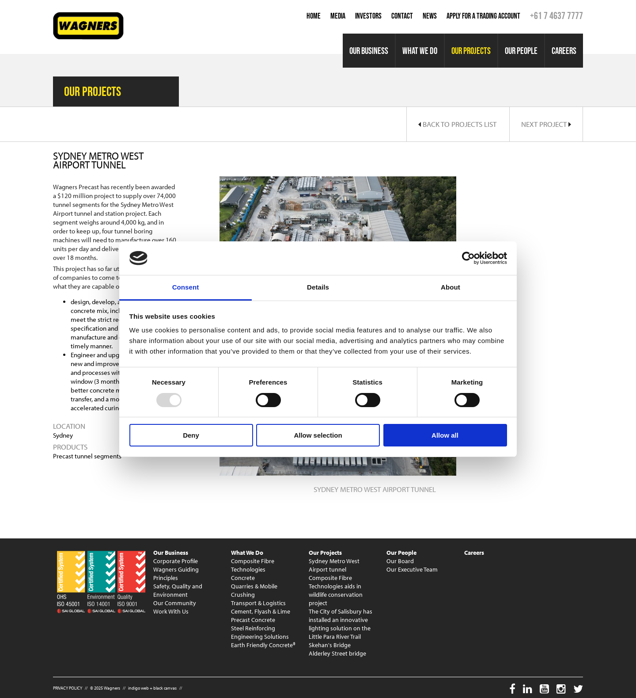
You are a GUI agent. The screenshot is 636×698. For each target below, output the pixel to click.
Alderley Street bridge (337, 653)
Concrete (243, 578)
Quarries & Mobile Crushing (254, 590)
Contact (402, 16)
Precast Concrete (253, 620)
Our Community (174, 603)
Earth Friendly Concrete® (263, 645)
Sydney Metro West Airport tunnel (334, 565)
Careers (564, 51)
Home (314, 16)
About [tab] (450, 287)
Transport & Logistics (258, 603)
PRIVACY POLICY (67, 688)
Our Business (368, 51)
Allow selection (318, 435)
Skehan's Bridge (330, 645)
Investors (368, 16)
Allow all (445, 435)
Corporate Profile (175, 561)
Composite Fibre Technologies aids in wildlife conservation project (336, 590)
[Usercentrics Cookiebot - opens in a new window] (468, 258)
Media (337, 16)
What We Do (419, 51)
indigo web (138, 688)
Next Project (546, 124)
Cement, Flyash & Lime (260, 611)
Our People (521, 51)
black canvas (165, 688)
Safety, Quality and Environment (177, 590)
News (430, 16)
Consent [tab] (185, 287)
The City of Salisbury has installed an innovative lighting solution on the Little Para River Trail (340, 624)
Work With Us (171, 611)
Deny (191, 435)
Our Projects (471, 51)
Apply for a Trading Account (483, 16)
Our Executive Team (412, 569)
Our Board (400, 561)
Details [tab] (318, 287)
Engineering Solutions (260, 637)
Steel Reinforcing (253, 628)
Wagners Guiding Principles (176, 573)
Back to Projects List (457, 124)
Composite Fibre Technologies (252, 565)
